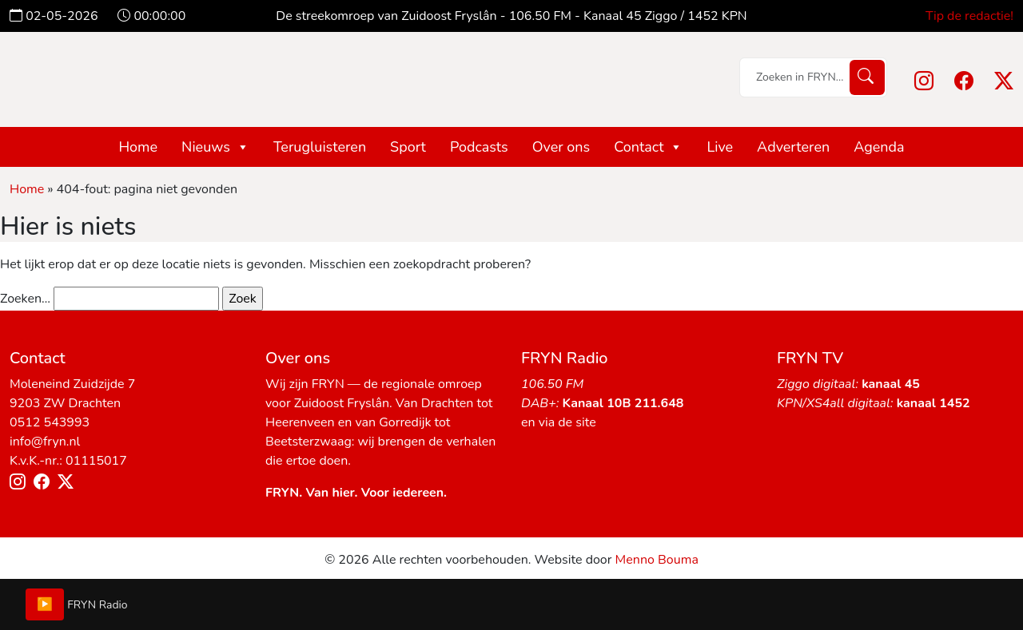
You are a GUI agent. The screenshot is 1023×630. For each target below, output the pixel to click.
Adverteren (793, 147)
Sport (408, 147)
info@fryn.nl (45, 441)
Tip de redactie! (969, 16)
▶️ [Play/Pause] (45, 604)
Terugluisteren (319, 147)
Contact (648, 147)
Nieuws (215, 147)
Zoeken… (25, 298)
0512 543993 (50, 422)
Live (720, 147)
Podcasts (479, 147)
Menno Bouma (657, 560)
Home (137, 147)
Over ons (561, 147)
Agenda (879, 147)
